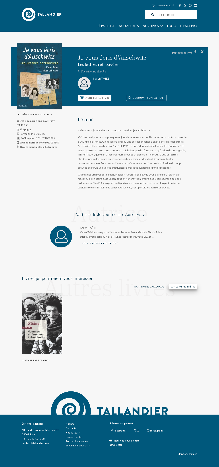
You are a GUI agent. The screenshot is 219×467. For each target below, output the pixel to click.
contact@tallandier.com (35, 443)
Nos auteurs (73, 432)
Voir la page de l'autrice (100, 243)
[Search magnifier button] (152, 14)
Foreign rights (74, 436)
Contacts (71, 428)
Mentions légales (187, 453)
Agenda (70, 423)
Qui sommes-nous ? (163, 5)
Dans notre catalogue (149, 286)
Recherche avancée (77, 441)
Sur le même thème (183, 286)
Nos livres (151, 26)
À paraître (106, 26)
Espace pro (188, 26)
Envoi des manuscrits (78, 445)
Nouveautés (129, 26)
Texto (171, 26)
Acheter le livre (95, 97)
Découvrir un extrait (147, 97)
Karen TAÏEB (88, 227)
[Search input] (176, 14)
